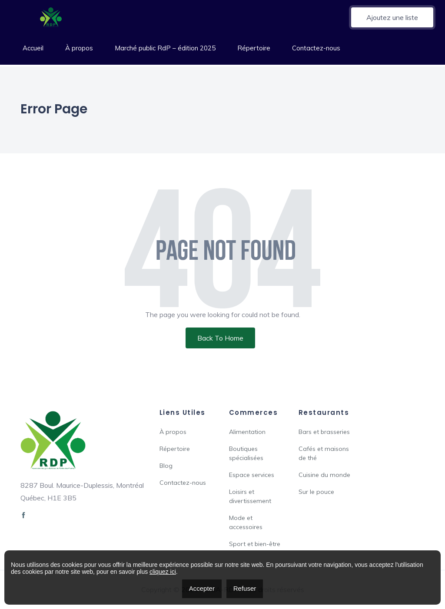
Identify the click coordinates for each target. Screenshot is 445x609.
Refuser (244, 588)
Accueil (33, 48)
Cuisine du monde (324, 475)
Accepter (202, 588)
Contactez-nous (316, 48)
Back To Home (220, 338)
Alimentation (247, 432)
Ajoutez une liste (392, 17)
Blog (166, 466)
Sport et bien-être (254, 544)
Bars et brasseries (324, 432)
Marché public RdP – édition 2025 (165, 48)
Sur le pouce (316, 492)
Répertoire (253, 48)
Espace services (251, 475)
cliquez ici (162, 571)
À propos (79, 48)
